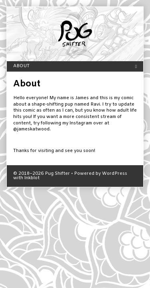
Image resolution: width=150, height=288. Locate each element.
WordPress (114, 174)
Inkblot (32, 178)
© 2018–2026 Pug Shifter (41, 174)
